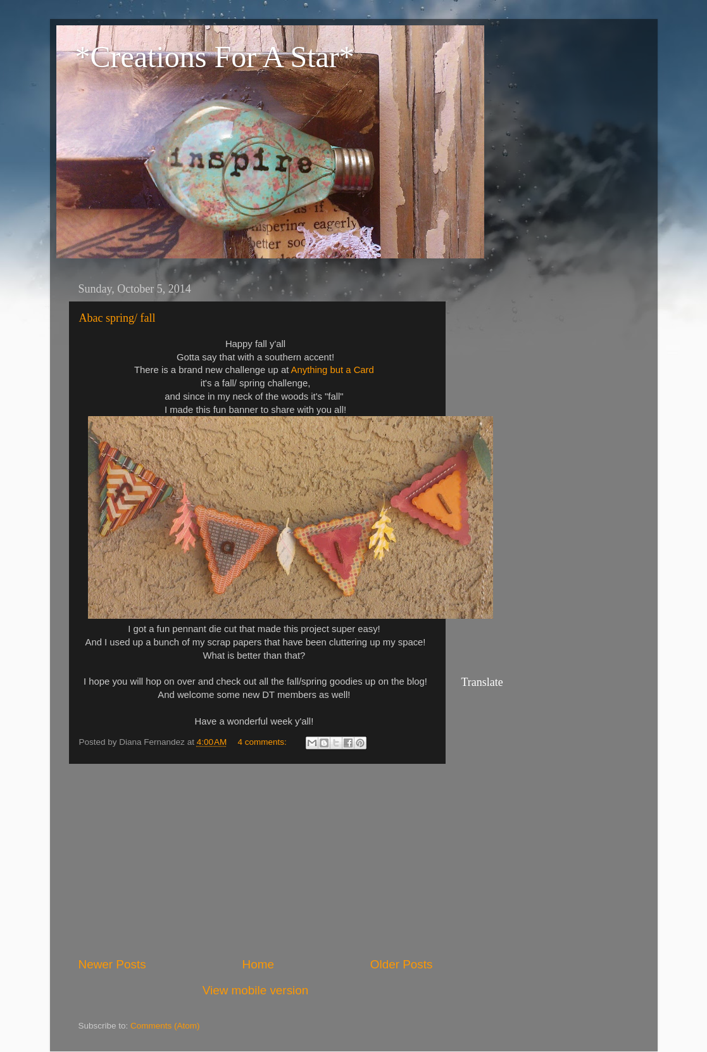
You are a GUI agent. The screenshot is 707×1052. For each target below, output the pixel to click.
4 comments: (263, 742)
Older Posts (401, 964)
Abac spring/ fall (117, 318)
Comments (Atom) (165, 1025)
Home (258, 964)
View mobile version (256, 990)
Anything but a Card (332, 370)
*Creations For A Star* (214, 56)
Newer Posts (112, 964)
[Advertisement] (256, 860)
